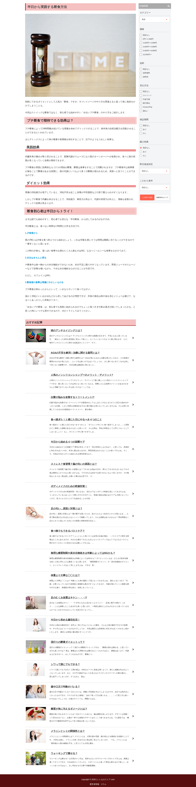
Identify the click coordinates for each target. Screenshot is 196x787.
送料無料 (146, 73)
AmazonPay (147, 107)
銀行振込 (146, 103)
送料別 (145, 77)
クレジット (147, 95)
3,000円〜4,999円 (150, 47)
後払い (145, 111)
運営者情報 (94, 784)
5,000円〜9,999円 (150, 51)
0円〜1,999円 (148, 39)
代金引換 (146, 99)
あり (144, 129)
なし (144, 133)
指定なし (146, 35)
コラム (103, 784)
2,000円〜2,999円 (150, 43)
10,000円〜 (147, 55)
